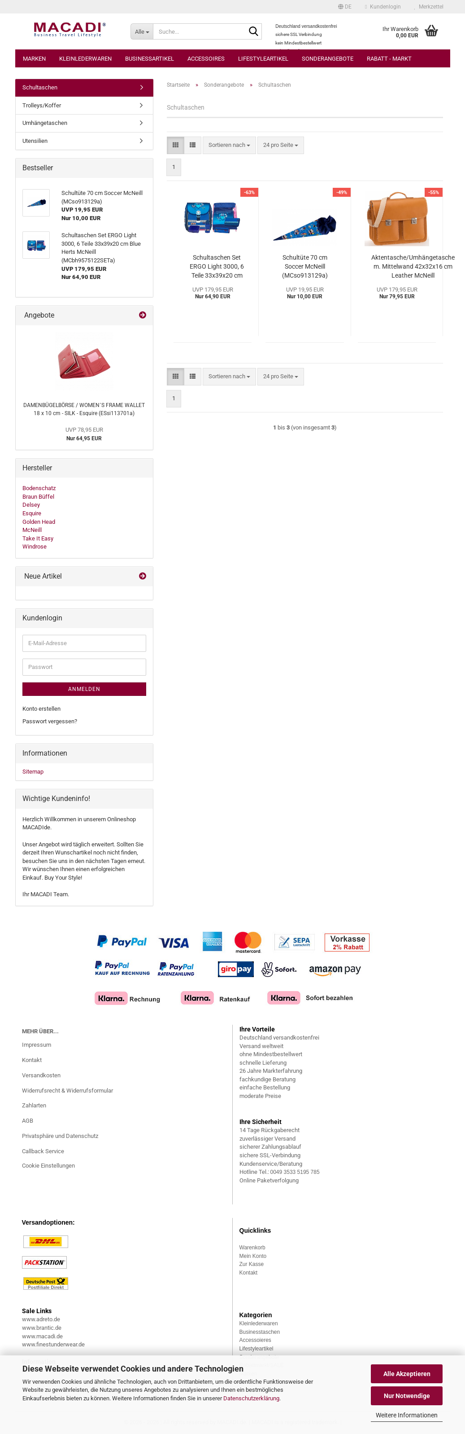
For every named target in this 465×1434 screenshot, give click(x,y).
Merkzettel (428, 7)
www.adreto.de (41, 1319)
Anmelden (84, 689)
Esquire (31, 513)
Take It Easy (37, 538)
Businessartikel (149, 58)
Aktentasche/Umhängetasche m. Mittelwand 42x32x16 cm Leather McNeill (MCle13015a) (413, 267)
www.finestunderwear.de (53, 1344)
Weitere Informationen (407, 1415)
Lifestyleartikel (263, 58)
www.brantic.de (41, 1327)
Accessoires (206, 58)
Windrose (34, 546)
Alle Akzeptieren (406, 1373)
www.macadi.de (42, 1336)
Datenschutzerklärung (251, 1398)
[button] (344, 6)
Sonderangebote (327, 58)
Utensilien (35, 140)
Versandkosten (41, 1075)
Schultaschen (39, 87)
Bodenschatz (39, 488)
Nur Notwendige (407, 1395)
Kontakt (32, 1060)
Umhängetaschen (44, 123)
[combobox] (229, 145)
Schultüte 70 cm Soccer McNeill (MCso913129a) (305, 266)
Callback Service (43, 1151)
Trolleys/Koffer (41, 105)
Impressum (36, 1044)
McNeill (32, 530)
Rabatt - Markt (389, 58)
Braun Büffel (38, 496)
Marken (34, 58)
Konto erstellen (41, 708)
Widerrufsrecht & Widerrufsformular (67, 1090)
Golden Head (38, 521)
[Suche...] (141, 31)
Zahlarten (34, 1105)
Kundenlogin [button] (382, 7)
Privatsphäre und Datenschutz (60, 1136)
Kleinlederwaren (85, 58)
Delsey (31, 504)
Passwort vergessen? (49, 721)
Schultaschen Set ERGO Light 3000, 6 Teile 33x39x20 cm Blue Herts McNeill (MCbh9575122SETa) (217, 267)
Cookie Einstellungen (48, 1165)
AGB (27, 1120)
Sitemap (32, 771)
